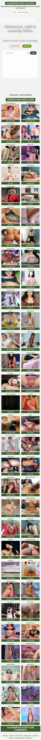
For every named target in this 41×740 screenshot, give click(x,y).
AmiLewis (10, 706)
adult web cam (30, 599)
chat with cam (10, 308)
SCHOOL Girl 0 (30, 373)
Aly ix (30, 415)
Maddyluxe (10, 643)
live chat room (30, 723)
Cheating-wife (10, 145)
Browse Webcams (23, 12)
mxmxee (10, 373)
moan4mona (10, 477)
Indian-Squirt (30, 456)
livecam (30, 204)
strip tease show (11, 516)
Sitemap (5, 735)
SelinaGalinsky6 (30, 643)
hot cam (10, 183)
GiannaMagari (10, 581)
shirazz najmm (30, 248)
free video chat (10, 141)
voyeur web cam (30, 225)
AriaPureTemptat (30, 539)
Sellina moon (11, 498)
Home (14, 12)
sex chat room (10, 391)
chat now (30, 412)
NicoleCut (30, 602)
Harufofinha (10, 352)
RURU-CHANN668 (10, 436)
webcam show (10, 495)
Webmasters (28, 738)
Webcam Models (19, 738)
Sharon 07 (11, 623)
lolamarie (30, 519)
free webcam (30, 495)
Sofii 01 (10, 269)
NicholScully (10, 248)
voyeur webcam (30, 516)
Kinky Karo (30, 124)
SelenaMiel (30, 311)
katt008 (30, 228)
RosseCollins (30, 706)
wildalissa (11, 519)
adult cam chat (10, 245)
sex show (30, 578)
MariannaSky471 (11, 103)
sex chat (30, 308)
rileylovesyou (30, 623)
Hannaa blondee (30, 477)
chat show (10, 723)
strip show (30, 162)
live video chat (10, 432)
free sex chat (11, 536)
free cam (10, 474)
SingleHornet (30, 103)
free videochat (10, 266)
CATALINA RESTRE (30, 207)
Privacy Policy (18, 735)
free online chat (30, 121)
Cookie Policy (27, 735)
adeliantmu (30, 332)
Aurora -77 (10, 602)
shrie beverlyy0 (10, 394)
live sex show (10, 121)
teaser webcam (10, 682)
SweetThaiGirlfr (10, 186)
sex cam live (10, 453)
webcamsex (10, 703)
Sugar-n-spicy (30, 352)
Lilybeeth (10, 415)
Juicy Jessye (30, 685)
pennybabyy (30, 290)
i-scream (30, 394)
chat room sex (10, 619)
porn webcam (10, 578)
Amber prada (10, 664)
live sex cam (10, 287)
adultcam (30, 619)
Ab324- (11, 311)
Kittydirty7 (10, 456)
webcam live (30, 183)
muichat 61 (10, 165)
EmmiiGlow (30, 581)
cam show (10, 162)
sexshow (30, 536)
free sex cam (10, 640)
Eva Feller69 (10, 124)
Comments (14, 95)
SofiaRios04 (30, 664)
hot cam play (30, 640)
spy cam (30, 141)
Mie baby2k (10, 685)
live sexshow (11, 349)
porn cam (30, 474)
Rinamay (10, 560)
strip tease (10, 225)
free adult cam (30, 287)
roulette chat (30, 370)
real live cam (10, 328)
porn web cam (30, 328)
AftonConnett (10, 332)
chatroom (30, 703)
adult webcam (30, 391)
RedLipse (30, 560)
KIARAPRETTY (10, 207)
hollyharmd (30, 186)
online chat (30, 453)
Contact (11, 735)
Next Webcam (26, 95)
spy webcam (30, 245)
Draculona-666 (30, 436)
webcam (10, 204)
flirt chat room (30, 349)
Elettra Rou (30, 145)
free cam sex (10, 599)
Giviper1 (10, 539)
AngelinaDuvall (10, 228)
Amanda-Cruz (11, 290)
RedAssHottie (30, 165)
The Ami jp (30, 269)
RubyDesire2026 (30, 498)
